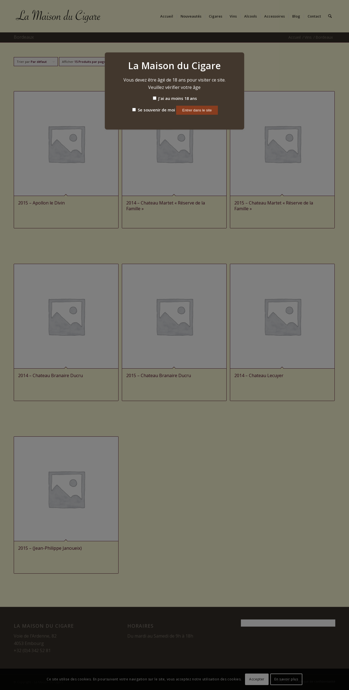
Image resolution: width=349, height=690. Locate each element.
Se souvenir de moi (153, 110)
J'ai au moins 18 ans (175, 98)
